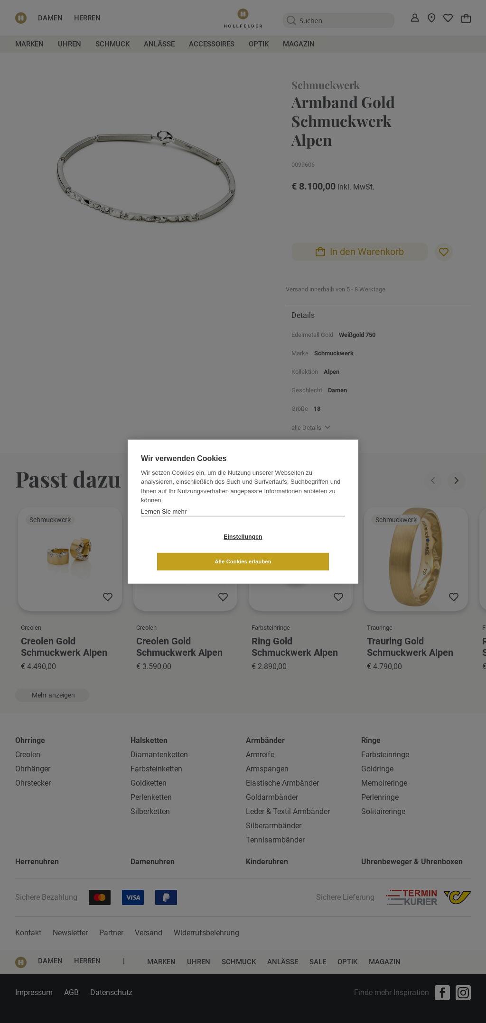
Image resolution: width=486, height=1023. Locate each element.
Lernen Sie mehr (164, 523)
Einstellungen (186, 549)
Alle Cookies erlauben (299, 549)
